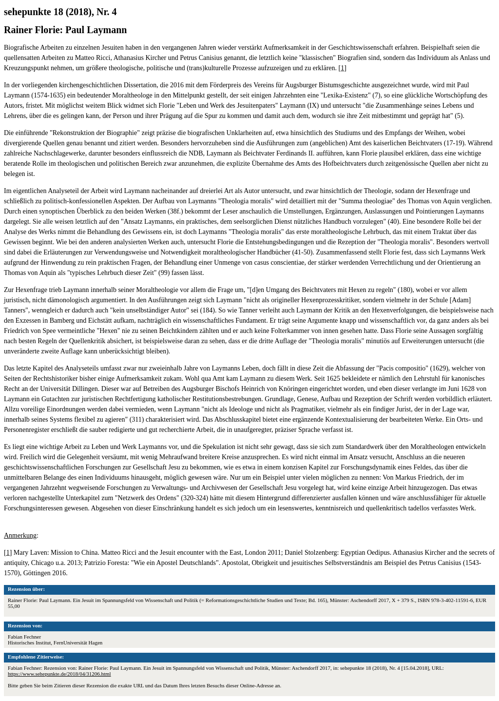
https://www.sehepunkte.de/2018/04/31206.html (59, 674)
